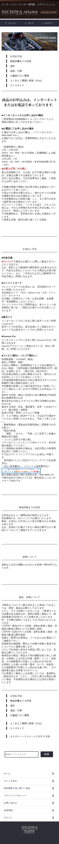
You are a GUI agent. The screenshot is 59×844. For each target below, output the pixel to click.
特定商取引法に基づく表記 (17, 788)
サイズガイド (17, 85)
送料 (12, 66)
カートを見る (10, 781)
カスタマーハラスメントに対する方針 (30, 736)
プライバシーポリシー (15, 795)
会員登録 (8, 810)
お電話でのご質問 (19, 75)
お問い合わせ (10, 803)
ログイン (48, 23)
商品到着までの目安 (20, 61)
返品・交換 (16, 70)
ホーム (7, 773)
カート (29, 23)
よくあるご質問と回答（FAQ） (26, 80)
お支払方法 (16, 56)
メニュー (11, 23)
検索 (46, 754)
